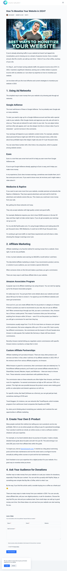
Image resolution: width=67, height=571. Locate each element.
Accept (6, 565)
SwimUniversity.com (27, 449)
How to (26, 15)
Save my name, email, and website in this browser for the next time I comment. (24, 543)
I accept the (13, 546)
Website (47, 523)
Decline (13, 565)
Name (9, 523)
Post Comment (11, 551)
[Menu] (63, 2)
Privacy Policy (16, 546)
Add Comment (11, 529)
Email (28, 523)
